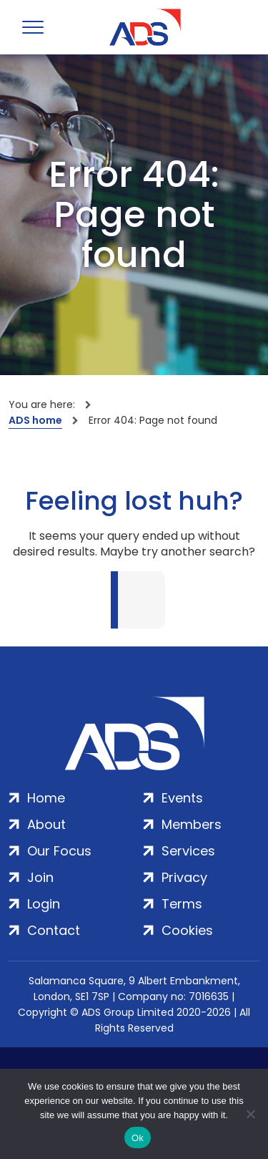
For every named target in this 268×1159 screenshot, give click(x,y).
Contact (53, 930)
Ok (137, 1138)
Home (46, 798)
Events (182, 798)
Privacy (184, 877)
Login (43, 904)
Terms (182, 904)
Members (192, 824)
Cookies (187, 930)
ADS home (35, 420)
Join (40, 877)
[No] (250, 1114)
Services (188, 851)
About (46, 824)
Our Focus (59, 851)
